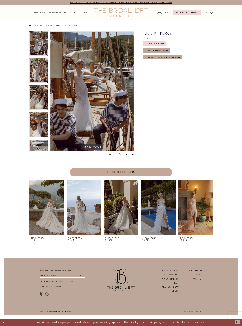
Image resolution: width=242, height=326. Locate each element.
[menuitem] (40, 13)
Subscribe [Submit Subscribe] (77, 275)
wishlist (197, 279)
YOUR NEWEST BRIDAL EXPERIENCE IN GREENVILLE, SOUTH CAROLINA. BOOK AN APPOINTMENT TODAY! (121, 3)
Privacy (61, 312)
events (174, 291)
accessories (171, 274)
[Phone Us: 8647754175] (164, 13)
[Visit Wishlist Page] (211, 13)
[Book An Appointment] (187, 13)
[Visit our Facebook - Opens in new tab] (47, 294)
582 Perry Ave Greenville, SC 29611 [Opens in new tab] (57, 282)
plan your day (170, 287)
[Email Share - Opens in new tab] (133, 154)
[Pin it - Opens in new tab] (127, 154)
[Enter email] (62, 275)
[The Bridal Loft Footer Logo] (121, 280)
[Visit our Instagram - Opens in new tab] (41, 294)
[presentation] (46, 208)
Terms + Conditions (48, 312)
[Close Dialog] (4, 322)
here (202, 322)
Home (32, 26)
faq (176, 283)
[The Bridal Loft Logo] (121, 12)
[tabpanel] (38, 45)
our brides (195, 270)
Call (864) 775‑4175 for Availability (164, 58)
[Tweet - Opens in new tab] (120, 154)
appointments (170, 279)
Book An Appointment (157, 51)
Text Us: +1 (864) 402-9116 (52, 287)
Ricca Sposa (45, 26)
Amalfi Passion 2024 (67, 26)
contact (197, 274)
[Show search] (207, 13)
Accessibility (72, 312)
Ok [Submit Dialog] (237, 322)
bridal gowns (170, 270)
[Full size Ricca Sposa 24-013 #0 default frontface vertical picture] (92, 91)
